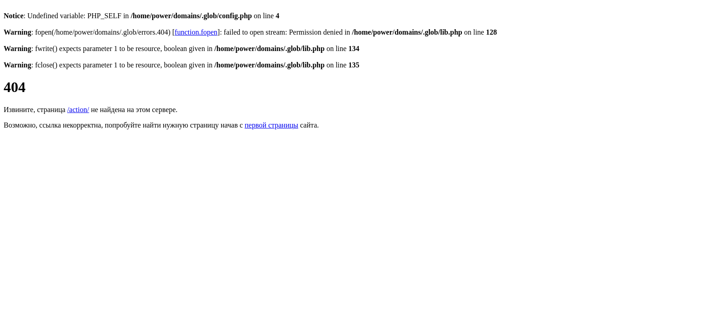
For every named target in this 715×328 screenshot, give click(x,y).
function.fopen (196, 32)
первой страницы (272, 125)
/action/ (78, 109)
